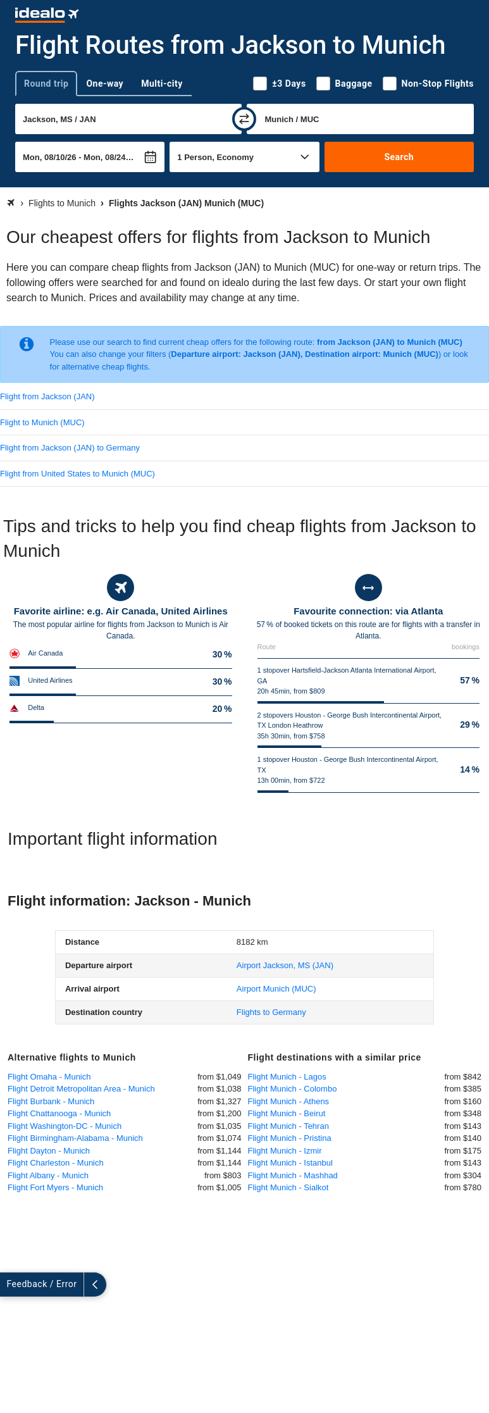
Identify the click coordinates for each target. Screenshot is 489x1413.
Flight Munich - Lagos (287, 1076)
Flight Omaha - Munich (49, 1076)
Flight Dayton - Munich (49, 1150)
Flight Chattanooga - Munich (59, 1113)
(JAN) (285, 965)
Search (399, 157)
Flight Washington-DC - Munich (64, 1126)
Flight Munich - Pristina (289, 1138)
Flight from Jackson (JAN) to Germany (70, 447)
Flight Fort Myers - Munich (55, 1187)
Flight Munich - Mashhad (293, 1175)
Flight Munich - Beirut (287, 1113)
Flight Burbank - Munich (51, 1101)
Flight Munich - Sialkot (288, 1187)
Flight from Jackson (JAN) (47, 396)
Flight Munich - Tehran (288, 1126)
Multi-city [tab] (162, 83)
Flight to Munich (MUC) (42, 422)
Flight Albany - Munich (48, 1175)
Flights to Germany (271, 1012)
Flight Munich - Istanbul (290, 1162)
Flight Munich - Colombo (292, 1088)
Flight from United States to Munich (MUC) (77, 473)
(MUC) (276, 988)
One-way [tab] (104, 83)
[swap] (244, 119)
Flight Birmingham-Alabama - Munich (75, 1138)
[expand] (11, 1284)
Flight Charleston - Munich (56, 1162)
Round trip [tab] (46, 83)
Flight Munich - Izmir (285, 1150)
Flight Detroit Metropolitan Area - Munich (81, 1088)
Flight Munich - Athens (289, 1101)
